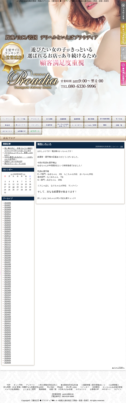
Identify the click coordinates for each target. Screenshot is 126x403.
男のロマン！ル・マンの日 (15, 164)
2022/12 (7, 273)
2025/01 (7, 328)
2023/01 (7, 275)
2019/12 (7, 216)
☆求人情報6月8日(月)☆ (49, 119)
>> (24, 174)
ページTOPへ (119, 368)
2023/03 (7, 279)
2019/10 (7, 212)
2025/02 (7, 330)
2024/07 (7, 314)
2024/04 (7, 308)
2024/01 (7, 301)
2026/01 (7, 352)
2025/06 (7, 338)
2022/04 (7, 255)
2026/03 (7, 356)
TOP (7, 119)
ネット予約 (21, 119)
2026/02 (7, 354)
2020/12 (7, 236)
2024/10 (7, 321)
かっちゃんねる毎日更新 (63, 125)
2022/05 (7, 258)
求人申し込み (21, 125)
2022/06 (7, 260)
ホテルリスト (7, 131)
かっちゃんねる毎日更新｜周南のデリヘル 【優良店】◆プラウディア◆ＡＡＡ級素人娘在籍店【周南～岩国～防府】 (63, 58)
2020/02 (7, 220)
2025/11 (7, 347)
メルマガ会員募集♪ (77, 125)
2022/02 (7, 251)
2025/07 (7, 341)
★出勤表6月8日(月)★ (63, 119)
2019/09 (7, 209)
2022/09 (7, 266)
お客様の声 (21, 131)
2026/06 (7, 363)
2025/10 (7, 345)
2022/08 (7, 264)
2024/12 (7, 325)
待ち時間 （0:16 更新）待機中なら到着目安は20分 (105, 119)
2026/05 (7, 360)
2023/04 (7, 282)
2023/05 (7, 284)
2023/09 (7, 293)
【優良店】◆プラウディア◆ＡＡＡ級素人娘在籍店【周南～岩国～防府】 (60, 400)
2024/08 (7, 317)
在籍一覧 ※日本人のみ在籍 (119, 125)
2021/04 (7, 240)
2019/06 (7, 203)
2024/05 (7, 310)
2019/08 (7, 207)
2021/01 (7, 238)
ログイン (117, 389)
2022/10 (7, 268)
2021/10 (7, 242)
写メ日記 (119, 119)
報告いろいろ (44, 144)
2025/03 (7, 332)
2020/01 (7, 218)
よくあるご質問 (91, 125)
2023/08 (7, 290)
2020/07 (7, 231)
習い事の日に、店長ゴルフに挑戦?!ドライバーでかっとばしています (18, 149)
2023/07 (7, 288)
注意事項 (49, 125)
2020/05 (7, 227)
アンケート (35, 119)
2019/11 (7, 214)
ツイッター (35, 125)
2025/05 (7, 336)
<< (12, 174)
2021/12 (7, 247)
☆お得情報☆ (91, 119)
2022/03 (7, 253)
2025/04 (7, 334)
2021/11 (7, 244)
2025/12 (7, 349)
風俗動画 (105, 125)
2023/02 (7, 277)
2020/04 (7, 225)
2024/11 (7, 323)
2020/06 (7, 229)
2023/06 (7, 286)
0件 (121, 147)
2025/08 (7, 343)
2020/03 (7, 223)
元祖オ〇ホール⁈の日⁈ (13, 161)
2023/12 (7, 299)
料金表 (7, 125)
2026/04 (7, 358)
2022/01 (7, 249)
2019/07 (7, 205)
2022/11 (7, 271)
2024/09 (7, 319)
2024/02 (7, 303)
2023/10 (7, 295)
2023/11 (7, 297)
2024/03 (7, 306)
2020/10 (7, 233)
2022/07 (7, 262)
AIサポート (35, 131)
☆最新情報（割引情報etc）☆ (77, 119)
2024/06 (7, 312)
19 (13, 187)
